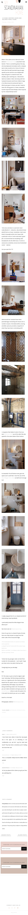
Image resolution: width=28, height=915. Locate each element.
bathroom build (8, 434)
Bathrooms (13, 710)
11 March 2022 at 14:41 (15, 755)
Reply (3, 750)
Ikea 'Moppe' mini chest (8, 478)
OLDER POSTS (22, 835)
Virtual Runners (6, 691)
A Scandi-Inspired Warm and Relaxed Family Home (12, 18)
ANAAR (15, 912)
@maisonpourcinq (11, 61)
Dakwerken (5, 755)
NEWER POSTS (6, 835)
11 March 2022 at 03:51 (11, 734)
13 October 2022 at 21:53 (16, 767)
